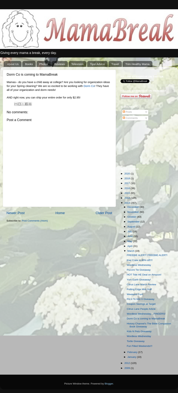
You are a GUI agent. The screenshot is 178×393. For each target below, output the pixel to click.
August (131, 226)
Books (29, 64)
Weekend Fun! (135, 294)
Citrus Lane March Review (141, 284)
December (133, 207)
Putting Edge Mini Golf (139, 289)
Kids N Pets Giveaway (139, 331)
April (130, 246)
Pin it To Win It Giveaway (140, 299)
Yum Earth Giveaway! (139, 279)
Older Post (104, 213)
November (133, 212)
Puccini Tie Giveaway (139, 269)
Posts (127, 111)
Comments (130, 118)
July (130, 231)
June (130, 236)
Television (77, 64)
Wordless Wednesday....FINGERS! (146, 313)
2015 (127, 193)
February (132, 352)
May (130, 241)
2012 (127, 363)
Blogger (109, 383)
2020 (127, 173)
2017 (127, 183)
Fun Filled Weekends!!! (139, 346)
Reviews (59, 64)
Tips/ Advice (97, 64)
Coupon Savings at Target (141, 304)
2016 (127, 188)
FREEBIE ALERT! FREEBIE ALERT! (147, 255)
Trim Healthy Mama (137, 64)
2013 (127, 203)
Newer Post (15, 213)
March (131, 251)
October (132, 216)
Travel (115, 64)
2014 (127, 197)
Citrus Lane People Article (141, 309)
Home (60, 213)
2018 (127, 178)
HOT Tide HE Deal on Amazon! (144, 274)
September (133, 221)
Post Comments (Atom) (35, 220)
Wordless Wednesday (139, 265)
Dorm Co (89, 86)
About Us (13, 64)
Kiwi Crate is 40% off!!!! (140, 260)
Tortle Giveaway (136, 341)
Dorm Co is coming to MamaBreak (146, 318)
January (132, 357)
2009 (127, 368)
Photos (43, 64)
